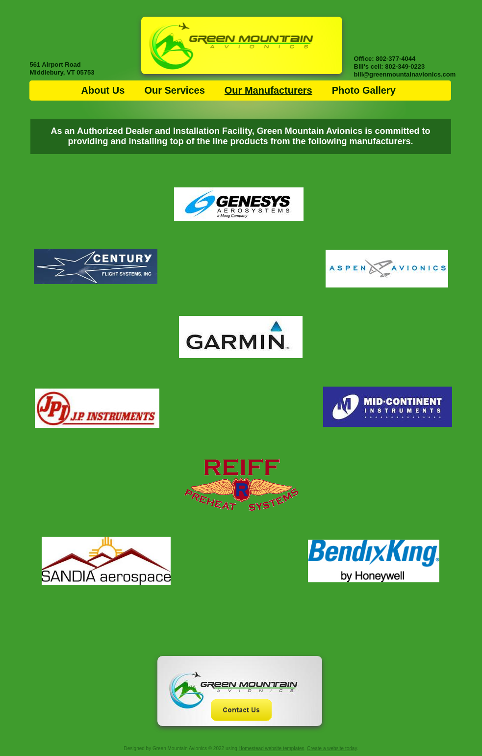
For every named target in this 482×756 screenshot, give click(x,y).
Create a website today (332, 748)
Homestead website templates (271, 748)
